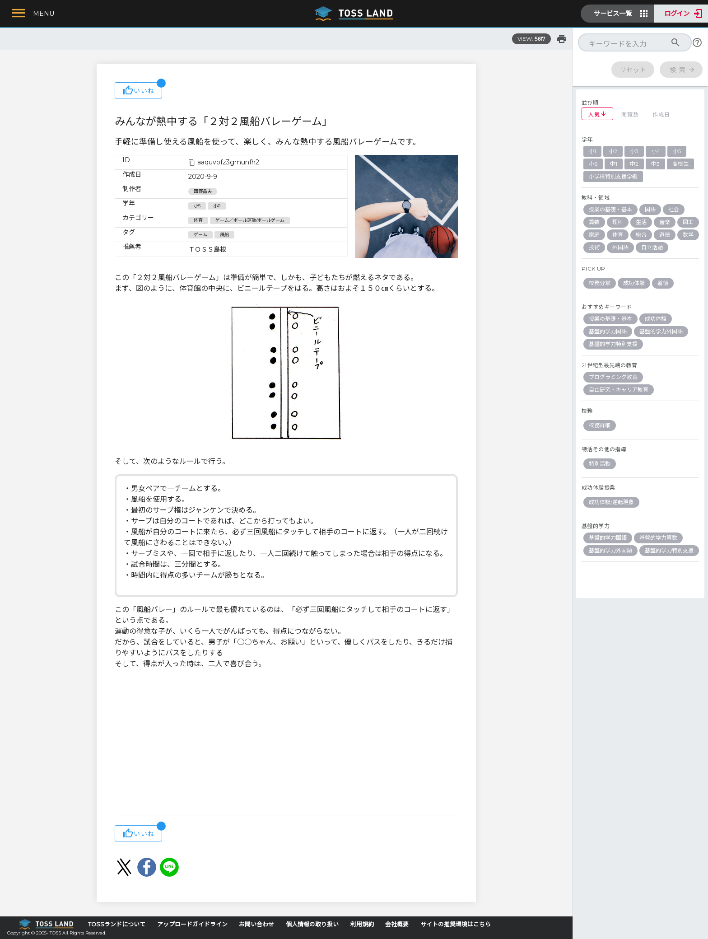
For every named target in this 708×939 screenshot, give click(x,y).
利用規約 (362, 924)
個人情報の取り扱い (312, 924)
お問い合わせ (256, 924)
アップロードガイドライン (192, 924)
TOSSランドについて (116, 924)
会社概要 (397, 924)
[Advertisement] (286, 743)
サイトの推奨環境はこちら (455, 924)
